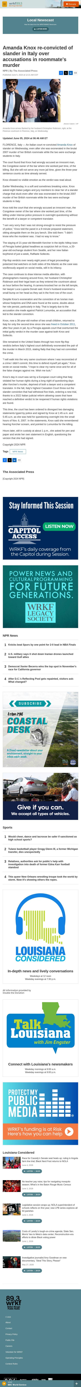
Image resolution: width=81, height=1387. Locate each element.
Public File (10, 1340)
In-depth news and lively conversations (40, 971)
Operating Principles (14, 1358)
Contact (9, 1328)
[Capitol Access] (40, 528)
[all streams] (77, 1383)
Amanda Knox (65, 144)
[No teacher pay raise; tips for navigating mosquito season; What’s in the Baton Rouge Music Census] (12, 1186)
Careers (9, 1346)
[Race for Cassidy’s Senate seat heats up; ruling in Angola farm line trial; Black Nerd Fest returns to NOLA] (12, 1163)
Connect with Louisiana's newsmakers (40, 1064)
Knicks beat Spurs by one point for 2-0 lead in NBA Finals (42, 644)
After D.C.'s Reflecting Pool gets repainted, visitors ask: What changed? (41, 680)
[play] (4, 1383)
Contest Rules (12, 1364)
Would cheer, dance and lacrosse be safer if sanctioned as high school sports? (42, 838)
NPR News (18, 452)
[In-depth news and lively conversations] (40, 927)
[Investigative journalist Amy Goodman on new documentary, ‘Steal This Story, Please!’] (12, 1262)
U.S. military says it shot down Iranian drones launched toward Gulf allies (40, 655)
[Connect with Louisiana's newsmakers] (40, 1029)
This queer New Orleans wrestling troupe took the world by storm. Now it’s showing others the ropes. (43, 878)
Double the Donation (13, 992)
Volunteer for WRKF (14, 1352)
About (8, 1322)
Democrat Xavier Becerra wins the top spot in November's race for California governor (42, 668)
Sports (7, 827)
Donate (72, 4)
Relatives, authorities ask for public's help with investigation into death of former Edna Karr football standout (39, 864)
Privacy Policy (11, 1334)
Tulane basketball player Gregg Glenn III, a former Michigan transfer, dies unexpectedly (43, 850)
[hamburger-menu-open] (4, 4)
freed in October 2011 (63, 324)
